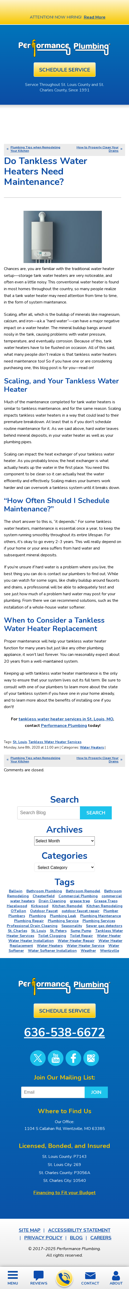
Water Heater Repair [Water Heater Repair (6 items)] (76, 940)
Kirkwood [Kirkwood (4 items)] (39, 905)
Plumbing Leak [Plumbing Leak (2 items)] (63, 915)
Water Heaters (92, 747)
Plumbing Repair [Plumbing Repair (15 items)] (29, 920)
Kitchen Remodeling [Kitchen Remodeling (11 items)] (104, 905)
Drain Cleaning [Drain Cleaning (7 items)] (52, 901)
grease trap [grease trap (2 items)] (80, 901)
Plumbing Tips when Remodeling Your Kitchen (35, 149)
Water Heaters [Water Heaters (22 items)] (50, 945)
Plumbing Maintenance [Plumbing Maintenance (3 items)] (100, 915)
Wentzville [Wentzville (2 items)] (109, 950)
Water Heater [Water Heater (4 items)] (109, 935)
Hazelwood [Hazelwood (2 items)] (17, 905)
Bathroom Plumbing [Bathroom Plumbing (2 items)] (44, 891)
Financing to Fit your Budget (64, 1192)
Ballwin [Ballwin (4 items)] (15, 891)
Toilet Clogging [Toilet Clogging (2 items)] (52, 935)
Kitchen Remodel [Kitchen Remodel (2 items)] (67, 905)
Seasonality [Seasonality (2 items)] (71, 925)
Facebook (73, 1058)
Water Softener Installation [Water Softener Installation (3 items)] (52, 950)
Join (96, 1092)
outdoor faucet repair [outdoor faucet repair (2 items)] (80, 910)
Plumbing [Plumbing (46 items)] (37, 915)
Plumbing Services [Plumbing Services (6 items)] (99, 920)
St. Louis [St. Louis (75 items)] (38, 930)
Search (95, 813)
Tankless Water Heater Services (54, 742)
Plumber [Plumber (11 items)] (110, 910)
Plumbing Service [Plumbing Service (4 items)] (63, 920)
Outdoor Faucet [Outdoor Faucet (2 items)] (44, 910)
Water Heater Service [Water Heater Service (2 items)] (85, 945)
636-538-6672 (64, 1278)
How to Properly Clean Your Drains (98, 149)
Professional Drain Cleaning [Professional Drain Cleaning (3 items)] (32, 925)
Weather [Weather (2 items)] (88, 950)
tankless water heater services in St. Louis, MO (66, 719)
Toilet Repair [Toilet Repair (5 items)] (81, 935)
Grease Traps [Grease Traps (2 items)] (106, 901)
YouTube (55, 1058)
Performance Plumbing (64, 725)
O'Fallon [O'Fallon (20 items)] (18, 910)
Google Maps (91, 1058)
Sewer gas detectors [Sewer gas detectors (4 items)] (104, 925)
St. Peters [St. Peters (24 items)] (58, 930)
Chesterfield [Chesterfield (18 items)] (44, 896)
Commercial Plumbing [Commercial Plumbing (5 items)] (78, 896)
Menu (13, 1283)
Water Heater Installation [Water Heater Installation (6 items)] (31, 940)
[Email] (53, 1092)
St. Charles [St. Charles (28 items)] (17, 930)
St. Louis (20, 742)
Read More (94, 17)
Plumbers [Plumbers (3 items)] (16, 915)
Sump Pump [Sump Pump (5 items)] (81, 930)
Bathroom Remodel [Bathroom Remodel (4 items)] (83, 891)
